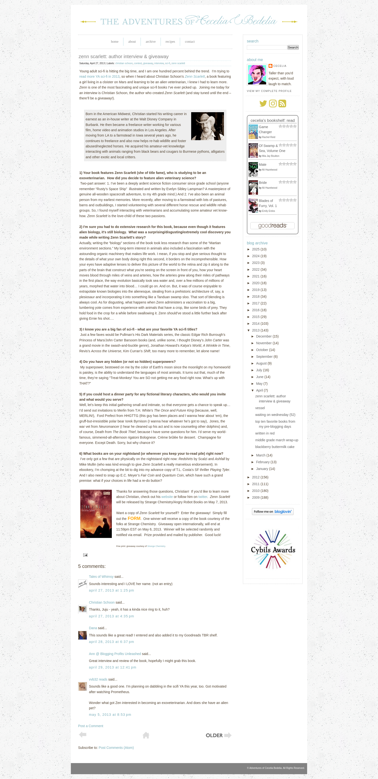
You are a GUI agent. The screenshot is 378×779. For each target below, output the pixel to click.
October (262, 350)
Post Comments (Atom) (116, 748)
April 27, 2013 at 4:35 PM (111, 616)
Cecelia (279, 65)
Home (114, 41)
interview (159, 63)
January (262, 469)
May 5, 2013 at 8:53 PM (110, 715)
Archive (150, 41)
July (259, 370)
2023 (256, 263)
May (259, 384)
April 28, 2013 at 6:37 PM (111, 642)
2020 (256, 283)
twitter (202, 497)
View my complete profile (269, 91)
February (263, 462)
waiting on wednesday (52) (275, 415)
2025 (256, 249)
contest (138, 63)
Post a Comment (90, 726)
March (261, 455)
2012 (256, 477)
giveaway (148, 63)
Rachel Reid (268, 137)
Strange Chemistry (156, 546)
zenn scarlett (178, 63)
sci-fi (167, 63)
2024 (256, 256)
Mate (262, 164)
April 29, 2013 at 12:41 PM (112, 667)
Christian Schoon (102, 602)
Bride (263, 183)
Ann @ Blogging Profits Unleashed (115, 654)
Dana (93, 628)
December (264, 336)
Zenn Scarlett (195, 76)
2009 (256, 497)
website (167, 497)
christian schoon (124, 63)
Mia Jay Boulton (270, 156)
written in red (265, 433)
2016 (256, 310)
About (132, 41)
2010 (256, 491)
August (261, 363)
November (264, 343)
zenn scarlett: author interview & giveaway (124, 56)
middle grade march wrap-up (276, 440)
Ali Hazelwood (269, 169)
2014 (256, 323)
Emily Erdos (268, 211)
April (260, 390)
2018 (256, 296)
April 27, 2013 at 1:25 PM (111, 590)
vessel (260, 408)
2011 (256, 484)
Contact (190, 41)
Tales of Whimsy (101, 577)
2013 (256, 330)
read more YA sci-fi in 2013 (99, 76)
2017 (256, 303)
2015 (256, 317)
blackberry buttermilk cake (275, 447)
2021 (256, 276)
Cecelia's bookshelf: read (272, 120)
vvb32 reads (98, 679)
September (264, 356)
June (260, 377)
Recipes (170, 41)
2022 (256, 269)
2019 (256, 290)
